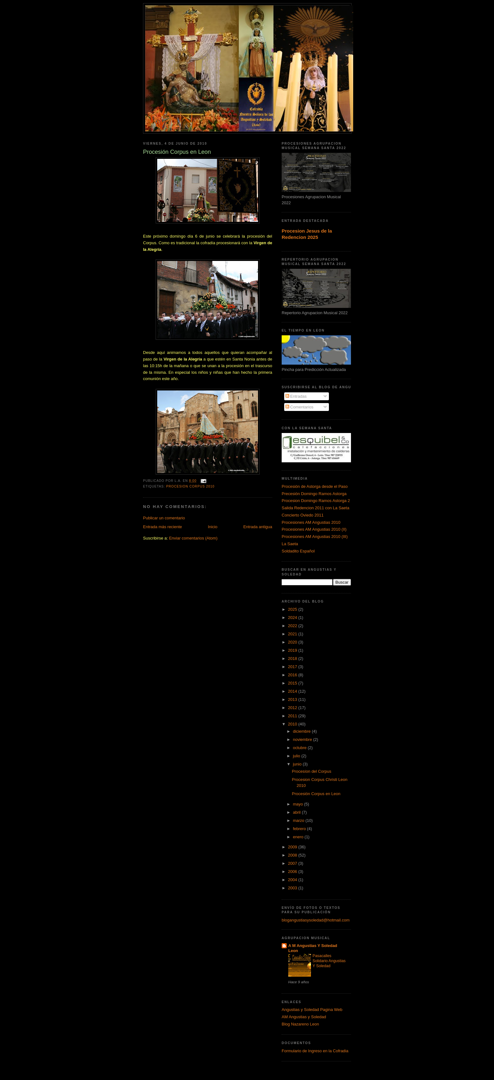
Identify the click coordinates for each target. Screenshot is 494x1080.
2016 (293, 675)
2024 (293, 617)
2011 (293, 715)
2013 (293, 699)
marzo (299, 820)
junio (298, 764)
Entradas (296, 396)
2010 (293, 724)
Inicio (212, 526)
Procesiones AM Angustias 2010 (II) (314, 529)
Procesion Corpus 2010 (190, 486)
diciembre (302, 731)
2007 (293, 863)
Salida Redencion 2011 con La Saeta (315, 507)
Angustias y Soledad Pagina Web (312, 1009)
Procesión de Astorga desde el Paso (315, 486)
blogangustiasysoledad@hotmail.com (316, 920)
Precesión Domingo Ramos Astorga (314, 493)
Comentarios (299, 407)
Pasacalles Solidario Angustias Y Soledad (329, 961)
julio (297, 756)
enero (299, 837)
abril (297, 812)
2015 (293, 683)
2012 (293, 707)
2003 (293, 888)
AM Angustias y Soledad (304, 1016)
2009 (293, 847)
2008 (293, 855)
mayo (298, 804)
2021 (293, 634)
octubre (300, 747)
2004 (293, 879)
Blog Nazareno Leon (300, 1024)
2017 (293, 666)
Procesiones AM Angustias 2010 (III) (315, 536)
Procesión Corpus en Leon (316, 793)
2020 (293, 642)
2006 (293, 871)
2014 (293, 691)
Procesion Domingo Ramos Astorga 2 (316, 500)
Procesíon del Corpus (311, 771)
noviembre (303, 739)
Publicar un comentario (164, 518)
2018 (293, 658)
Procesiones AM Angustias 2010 (311, 522)
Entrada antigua (257, 526)
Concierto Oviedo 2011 (303, 515)
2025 (293, 609)
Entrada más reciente (162, 526)
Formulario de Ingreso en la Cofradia (315, 1050)
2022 (293, 625)
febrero (300, 828)
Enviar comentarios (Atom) (193, 538)
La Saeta (290, 543)
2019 (293, 650)
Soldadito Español (298, 551)
